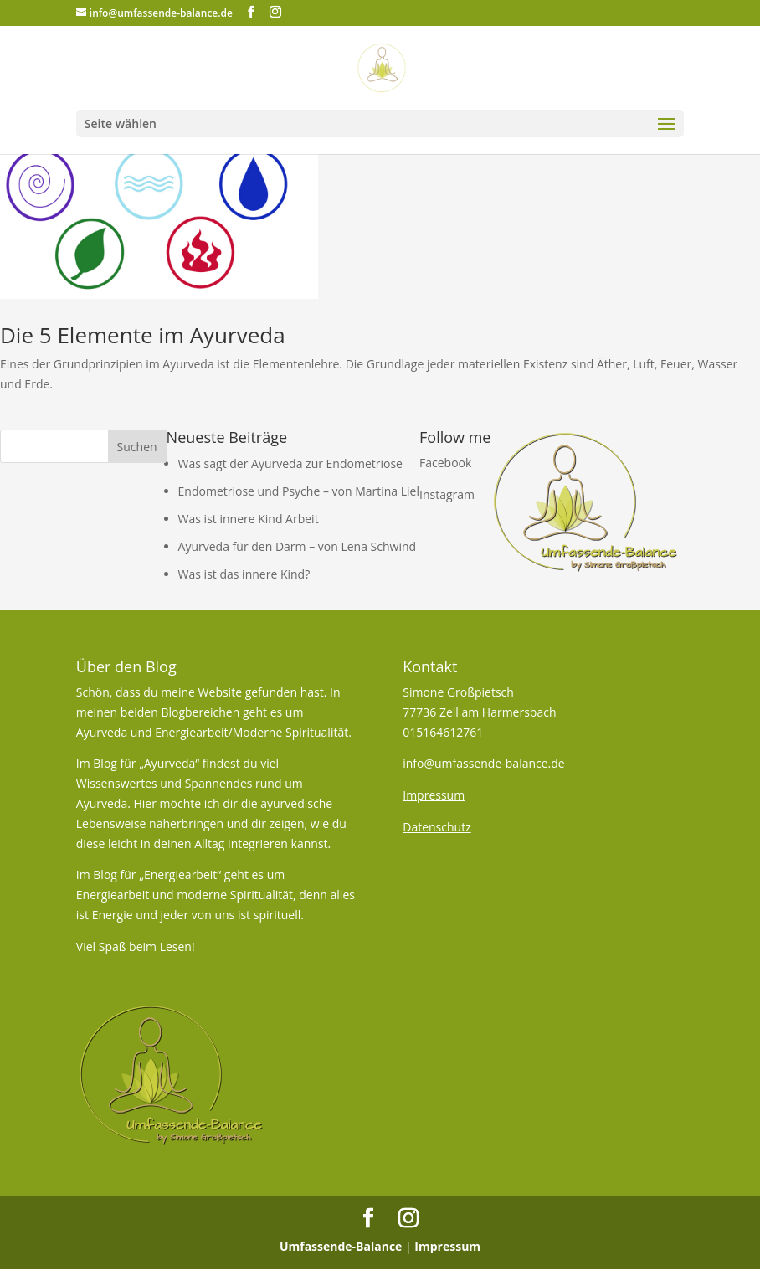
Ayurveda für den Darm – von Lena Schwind (297, 546)
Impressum (447, 1246)
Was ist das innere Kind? (244, 574)
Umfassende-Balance (341, 1246)
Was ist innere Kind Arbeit (248, 519)
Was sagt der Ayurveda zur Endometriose (290, 463)
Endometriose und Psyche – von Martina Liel (298, 491)
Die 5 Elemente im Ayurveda (142, 335)
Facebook (445, 463)
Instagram (447, 494)
